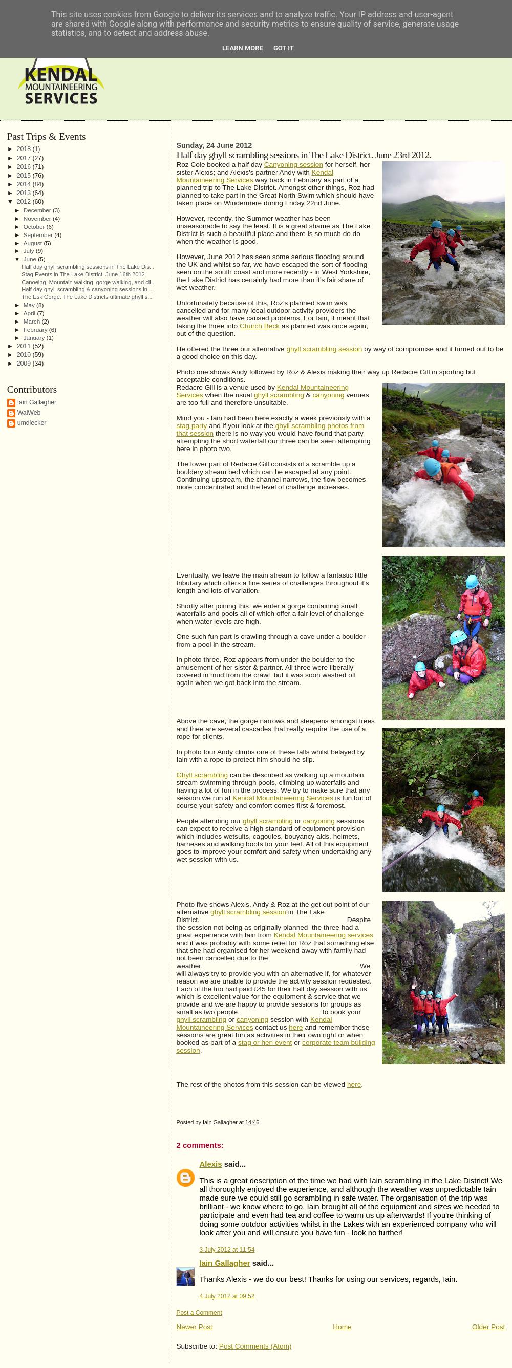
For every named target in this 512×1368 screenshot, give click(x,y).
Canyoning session (293, 164)
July (30, 250)
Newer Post (194, 1327)
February (36, 329)
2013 (25, 193)
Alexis (210, 1164)
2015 (25, 175)
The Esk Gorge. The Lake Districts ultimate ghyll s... (87, 297)
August (34, 243)
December (38, 210)
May (30, 305)
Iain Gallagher (224, 1262)
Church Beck (260, 326)
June (31, 258)
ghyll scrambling (279, 395)
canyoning (329, 395)
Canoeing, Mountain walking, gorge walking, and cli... (89, 282)
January (35, 337)
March (33, 321)
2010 (25, 354)
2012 (25, 201)
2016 (25, 166)
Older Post (488, 1327)
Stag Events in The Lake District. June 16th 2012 (83, 274)
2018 (25, 149)
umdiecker (32, 422)
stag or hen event (265, 1042)
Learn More (242, 48)
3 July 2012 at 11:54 (226, 1249)
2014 (25, 184)
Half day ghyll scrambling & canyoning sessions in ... (88, 289)
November (38, 218)
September (39, 234)
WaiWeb (29, 412)
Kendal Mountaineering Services (282, 798)
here (296, 1027)
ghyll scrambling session (324, 349)
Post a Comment (199, 1312)
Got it (283, 48)
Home (342, 1327)
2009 (25, 363)
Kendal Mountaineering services (323, 935)
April (30, 313)
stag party (191, 426)
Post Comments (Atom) (255, 1346)
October (35, 226)
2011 (25, 346)
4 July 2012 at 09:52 (226, 1296)
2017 (25, 158)
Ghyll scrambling (202, 775)
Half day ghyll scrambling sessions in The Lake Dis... (88, 267)
